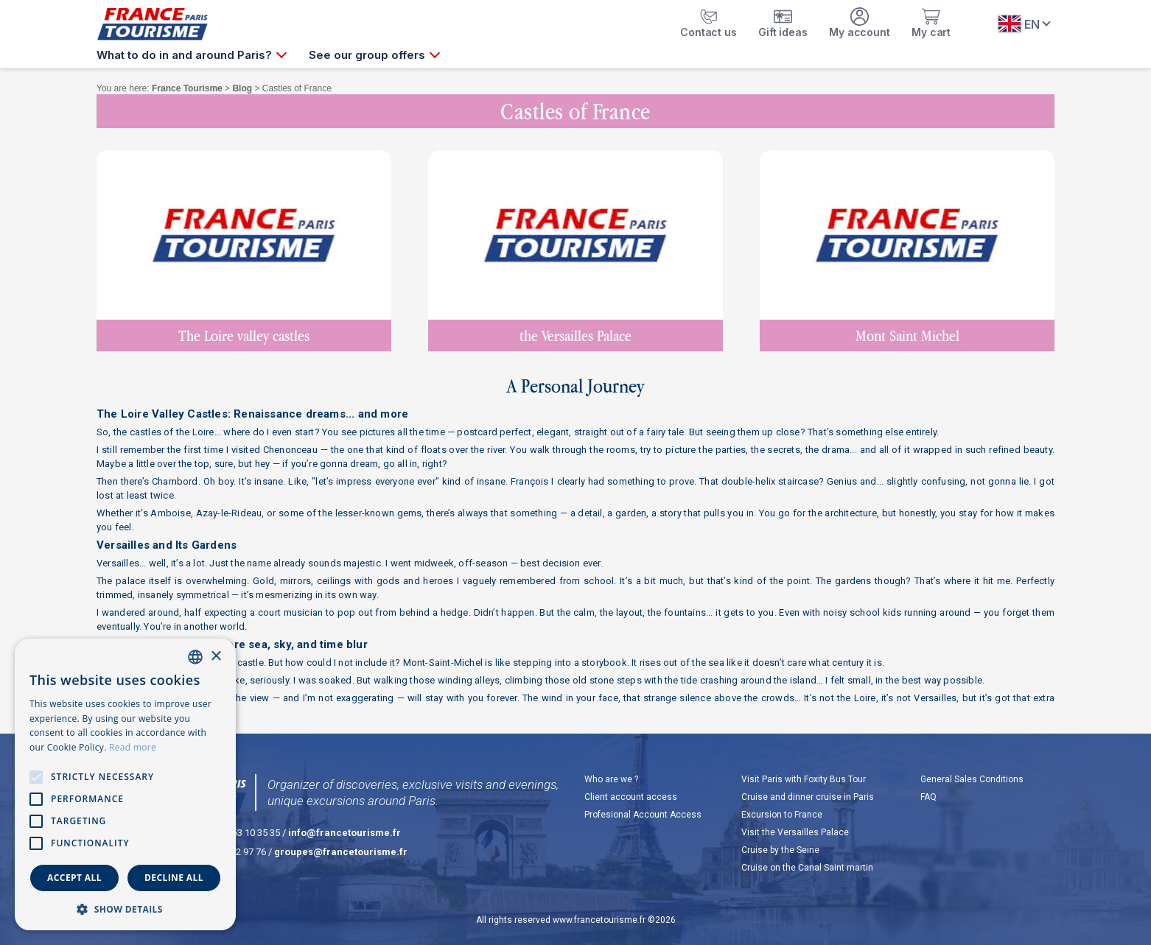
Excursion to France (781, 814)
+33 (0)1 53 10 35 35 (237, 832)
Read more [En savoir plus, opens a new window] (132, 747)
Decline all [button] (173, 877)
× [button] (215, 656)
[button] (125, 909)
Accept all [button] (74, 877)
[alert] (125, 784)
